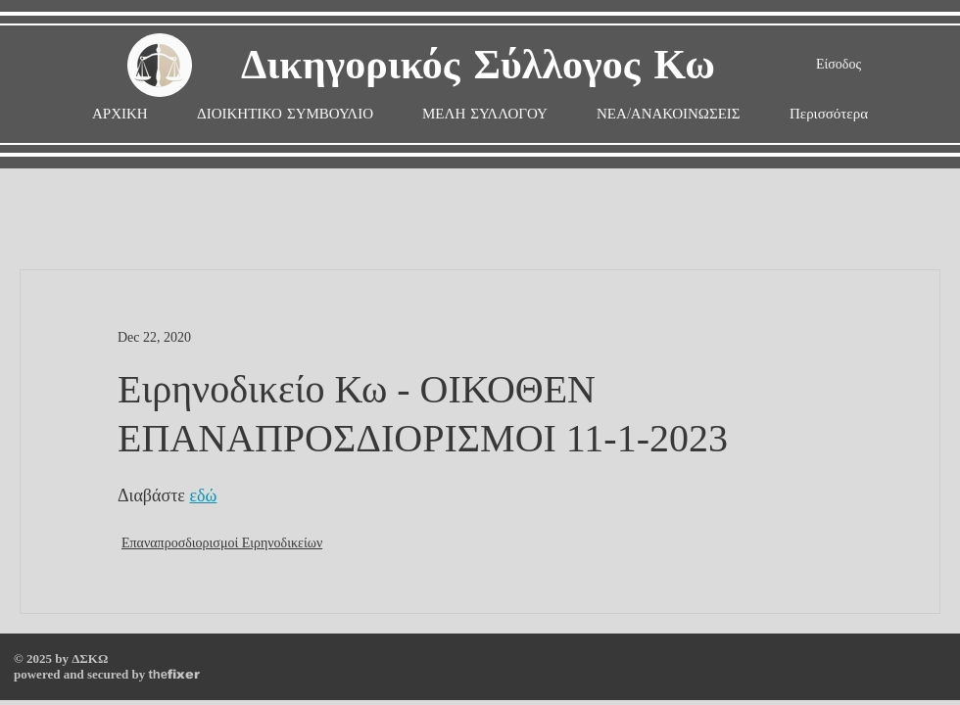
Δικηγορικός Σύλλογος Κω (478, 66)
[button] (485, 114)
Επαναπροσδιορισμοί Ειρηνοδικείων (221, 543)
